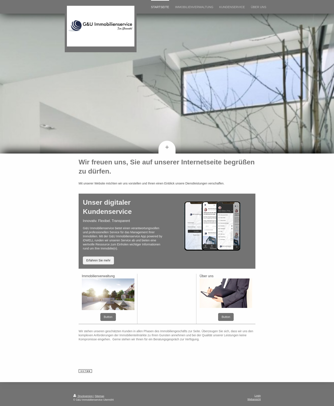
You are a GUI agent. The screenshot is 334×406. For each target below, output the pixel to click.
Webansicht (254, 399)
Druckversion (83, 396)
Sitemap (99, 396)
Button (108, 317)
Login (258, 395)
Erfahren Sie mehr (98, 260)
